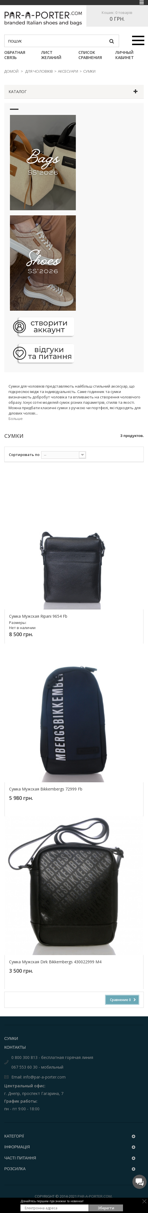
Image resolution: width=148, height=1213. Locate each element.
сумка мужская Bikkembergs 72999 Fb (45, 789)
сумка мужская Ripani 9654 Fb (38, 616)
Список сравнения (90, 55)
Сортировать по (24, 454)
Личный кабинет (124, 55)
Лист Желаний (51, 55)
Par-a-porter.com (95, 1196)
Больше (16, 418)
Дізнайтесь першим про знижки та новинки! (52, 1201)
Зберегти (106, 1208)
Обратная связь (14, 55)
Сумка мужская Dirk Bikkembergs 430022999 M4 (55, 961)
